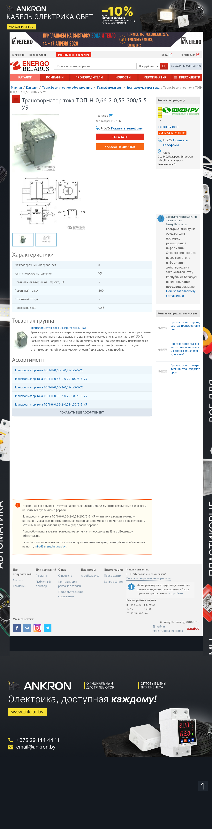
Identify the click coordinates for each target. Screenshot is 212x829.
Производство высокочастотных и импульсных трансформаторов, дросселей (185, 349)
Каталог (25, 77)
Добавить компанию (186, 66)
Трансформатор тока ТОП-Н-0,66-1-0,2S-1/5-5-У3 (49, 370)
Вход (165, 54)
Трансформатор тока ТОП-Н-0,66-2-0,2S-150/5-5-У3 (50, 404)
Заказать (120, 137)
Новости (123, 77)
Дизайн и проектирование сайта (168, 628)
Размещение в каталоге (73, 54)
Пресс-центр (189, 77)
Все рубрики (148, 66)
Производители (89, 77)
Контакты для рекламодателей (69, 584)
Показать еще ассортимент (82, 412)
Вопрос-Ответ (37, 54)
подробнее (176, 593)
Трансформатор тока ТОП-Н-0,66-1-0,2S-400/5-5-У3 (50, 379)
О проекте (18, 54)
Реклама (41, 575)
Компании (55, 77)
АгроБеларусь (90, 575)
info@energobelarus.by (50, 546)
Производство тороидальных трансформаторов (185, 325)
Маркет (18, 580)
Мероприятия (155, 77)
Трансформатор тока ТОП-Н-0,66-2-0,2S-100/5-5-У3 (50, 396)
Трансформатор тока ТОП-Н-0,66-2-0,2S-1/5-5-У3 (49, 387)
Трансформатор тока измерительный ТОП (59, 328)
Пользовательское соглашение (70, 594)
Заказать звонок (120, 146)
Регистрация (188, 54)
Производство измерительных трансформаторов (185, 369)
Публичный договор (43, 584)
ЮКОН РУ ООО (168, 127)
